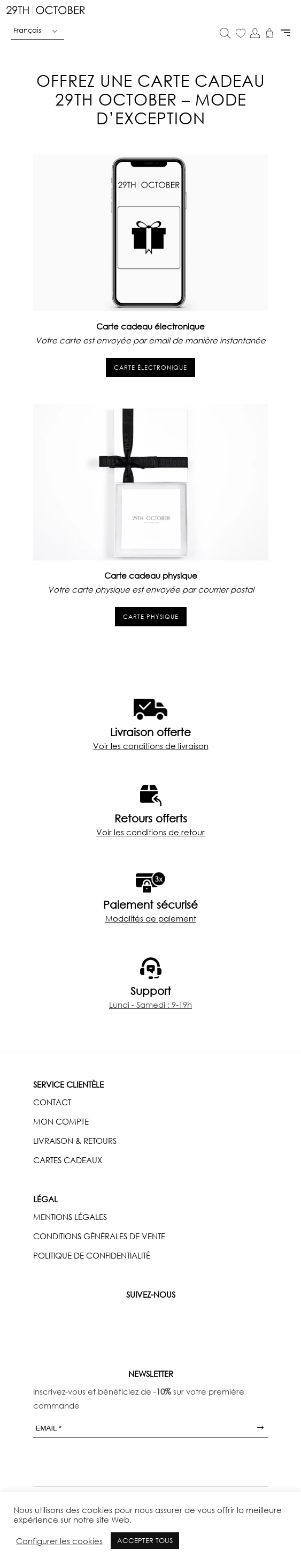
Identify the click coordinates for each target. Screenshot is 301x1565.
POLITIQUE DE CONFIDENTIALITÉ (91, 1255)
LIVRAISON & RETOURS (75, 1140)
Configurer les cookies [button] (59, 1541)
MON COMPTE (61, 1121)
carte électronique (150, 367)
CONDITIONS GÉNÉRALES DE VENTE (99, 1236)
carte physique (151, 616)
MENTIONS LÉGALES (70, 1217)
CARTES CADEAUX (67, 1160)
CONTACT (52, 1102)
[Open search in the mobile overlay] (225, 34)
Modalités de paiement (150, 918)
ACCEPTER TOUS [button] (145, 1540)
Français (27, 30)
